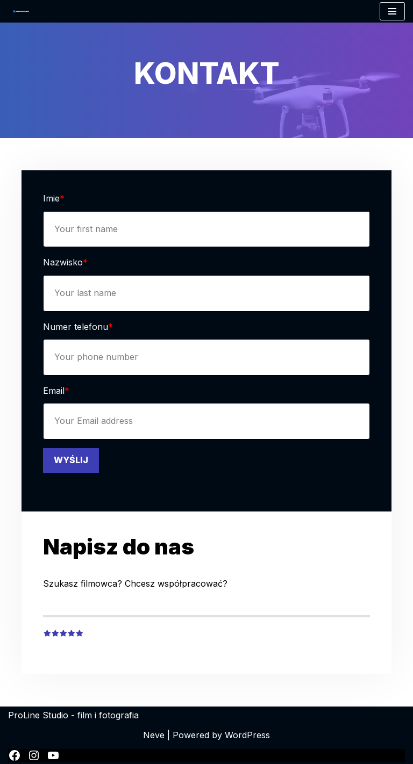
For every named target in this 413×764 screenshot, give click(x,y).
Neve (154, 735)
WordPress (247, 735)
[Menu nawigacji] (392, 11)
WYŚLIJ (71, 460)
